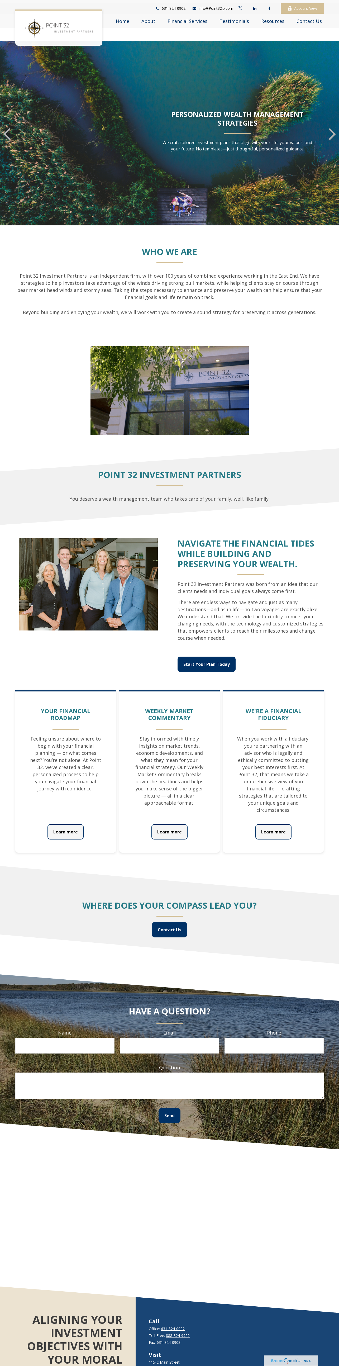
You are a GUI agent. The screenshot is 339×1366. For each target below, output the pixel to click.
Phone (274, 1017)
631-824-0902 (170, 5)
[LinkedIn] (255, 5)
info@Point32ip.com (212, 5)
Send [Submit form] (169, 1100)
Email (169, 1017)
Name (64, 1017)
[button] (122, 18)
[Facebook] (269, 5)
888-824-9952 (178, 1319)
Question (169, 1052)
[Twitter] (240, 5)
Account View (302, 5)
